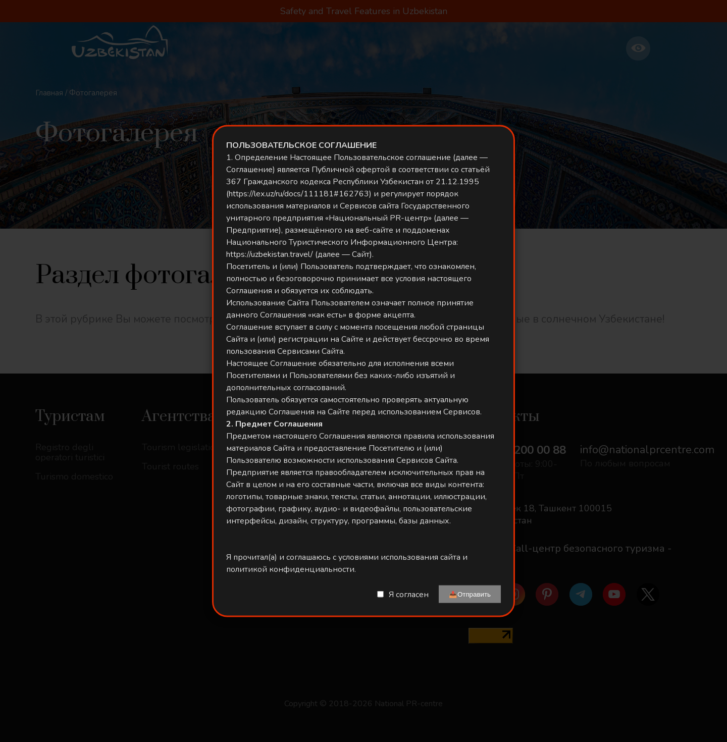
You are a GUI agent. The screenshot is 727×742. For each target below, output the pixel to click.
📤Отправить (470, 594)
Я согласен (409, 594)
